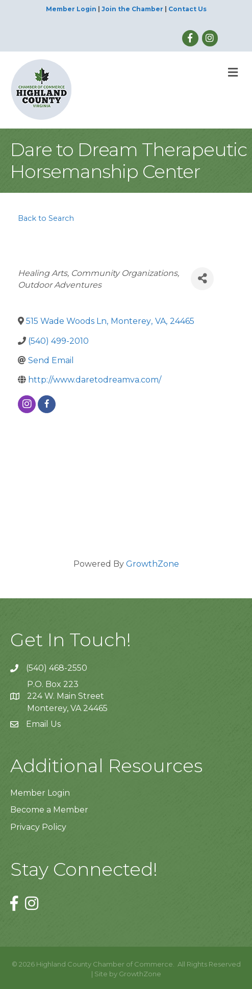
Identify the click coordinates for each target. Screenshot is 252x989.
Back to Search (46, 218)
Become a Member (49, 810)
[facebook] (47, 404)
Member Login (71, 9)
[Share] (202, 278)
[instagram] (27, 404)
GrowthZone (152, 564)
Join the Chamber (132, 9)
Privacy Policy (38, 827)
